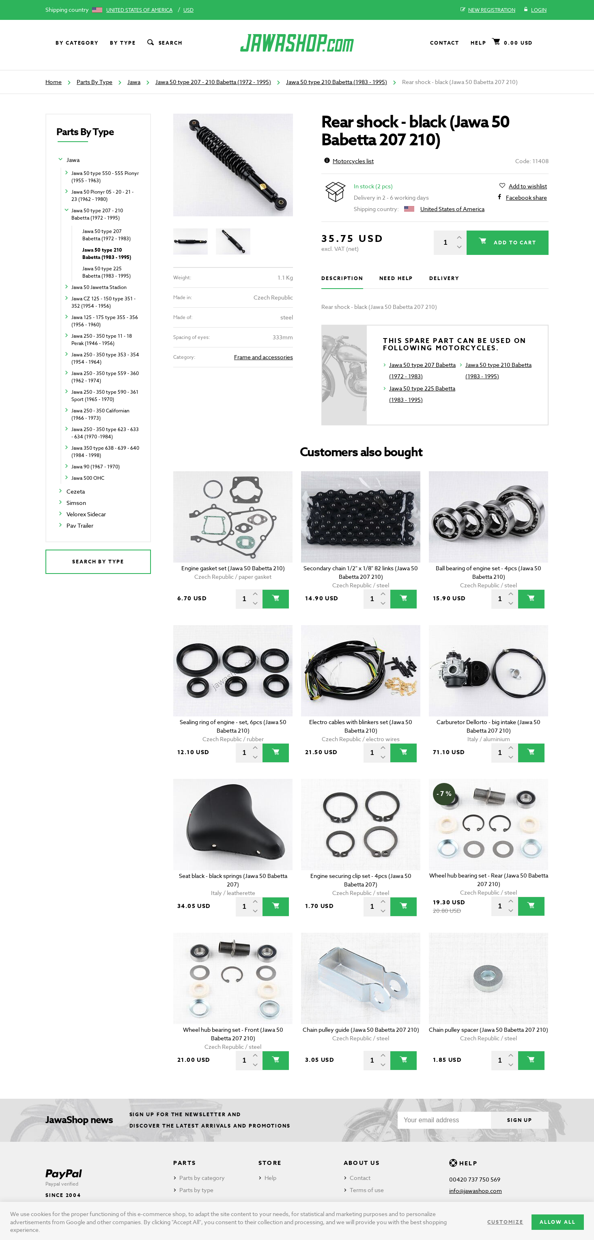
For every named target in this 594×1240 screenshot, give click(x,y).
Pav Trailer (80, 525)
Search (164, 43)
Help (478, 42)
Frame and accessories (263, 357)
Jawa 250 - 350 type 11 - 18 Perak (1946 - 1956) (101, 339)
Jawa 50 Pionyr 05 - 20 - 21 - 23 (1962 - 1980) (102, 195)
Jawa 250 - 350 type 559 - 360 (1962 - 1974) (105, 377)
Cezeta (76, 491)
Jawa (133, 82)
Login (535, 10)
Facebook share (526, 197)
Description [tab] (342, 278)
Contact (444, 42)
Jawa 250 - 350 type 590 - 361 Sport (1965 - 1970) (104, 395)
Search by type (98, 561)
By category (77, 42)
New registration (488, 10)
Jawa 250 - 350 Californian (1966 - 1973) (100, 414)
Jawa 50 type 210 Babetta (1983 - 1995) (336, 82)
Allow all (558, 1221)
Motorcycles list (349, 161)
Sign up (519, 1120)
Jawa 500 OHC (87, 477)
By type (123, 42)
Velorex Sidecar (86, 514)
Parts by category (202, 1178)
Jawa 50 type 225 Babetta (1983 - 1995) (106, 272)
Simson (76, 503)
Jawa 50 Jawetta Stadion (99, 287)
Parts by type (196, 1190)
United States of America (139, 9)
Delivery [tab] (444, 278)
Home (53, 82)
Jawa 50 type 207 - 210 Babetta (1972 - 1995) (213, 82)
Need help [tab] (396, 278)
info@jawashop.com (475, 1191)
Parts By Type (94, 82)
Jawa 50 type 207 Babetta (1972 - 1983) (106, 235)
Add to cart (514, 242)
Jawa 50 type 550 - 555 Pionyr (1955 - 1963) (105, 177)
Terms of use (367, 1190)
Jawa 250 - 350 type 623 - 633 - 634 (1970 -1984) (105, 433)
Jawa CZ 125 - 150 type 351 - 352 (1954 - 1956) (103, 302)
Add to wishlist (528, 186)
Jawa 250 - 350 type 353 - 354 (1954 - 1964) (105, 358)
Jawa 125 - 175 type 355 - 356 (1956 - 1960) (104, 321)
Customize (505, 1221)
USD (188, 9)
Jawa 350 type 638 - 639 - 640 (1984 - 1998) (105, 451)
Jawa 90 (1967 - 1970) (95, 466)
